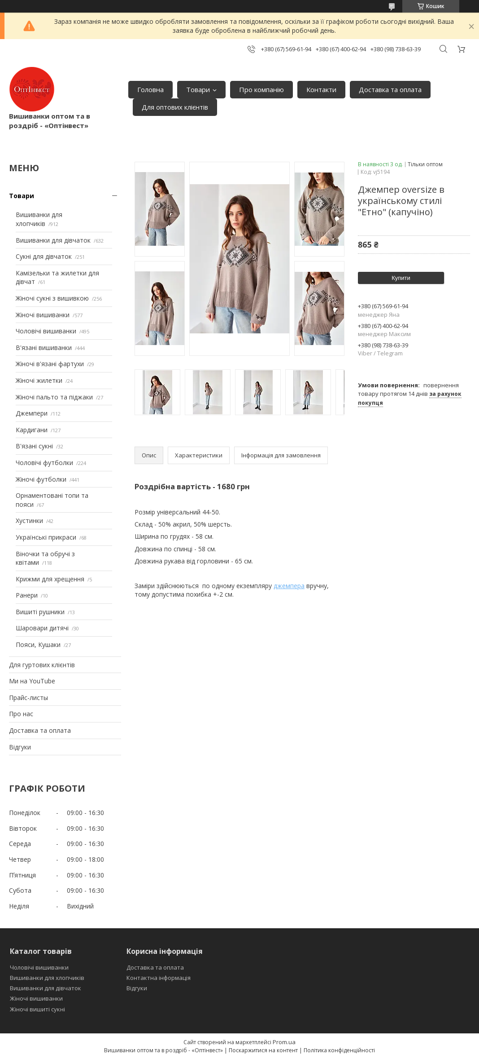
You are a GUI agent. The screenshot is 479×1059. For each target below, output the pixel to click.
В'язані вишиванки (44, 347)
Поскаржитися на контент (263, 1050)
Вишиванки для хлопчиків (39, 219)
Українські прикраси (46, 537)
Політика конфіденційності (339, 1050)
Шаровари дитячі (42, 628)
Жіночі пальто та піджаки (54, 397)
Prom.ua (284, 1042)
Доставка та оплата (390, 89)
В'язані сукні (34, 446)
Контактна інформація (158, 978)
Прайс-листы (28, 697)
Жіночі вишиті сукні (37, 1009)
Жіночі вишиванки (43, 314)
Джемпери (32, 413)
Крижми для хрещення (50, 579)
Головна (150, 89)
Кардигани (32, 429)
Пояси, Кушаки (38, 644)
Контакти (321, 89)
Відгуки (20, 747)
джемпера (289, 585)
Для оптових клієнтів (175, 106)
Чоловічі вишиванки (46, 331)
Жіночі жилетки (39, 380)
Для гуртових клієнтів (42, 664)
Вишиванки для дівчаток (53, 240)
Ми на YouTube (32, 681)
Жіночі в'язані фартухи (50, 363)
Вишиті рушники (40, 611)
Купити (401, 278)
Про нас (21, 713)
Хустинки (29, 520)
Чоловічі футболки (44, 462)
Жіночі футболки (41, 479)
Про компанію (261, 89)
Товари (198, 89)
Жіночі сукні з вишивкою (52, 298)
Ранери (27, 595)
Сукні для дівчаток (44, 256)
